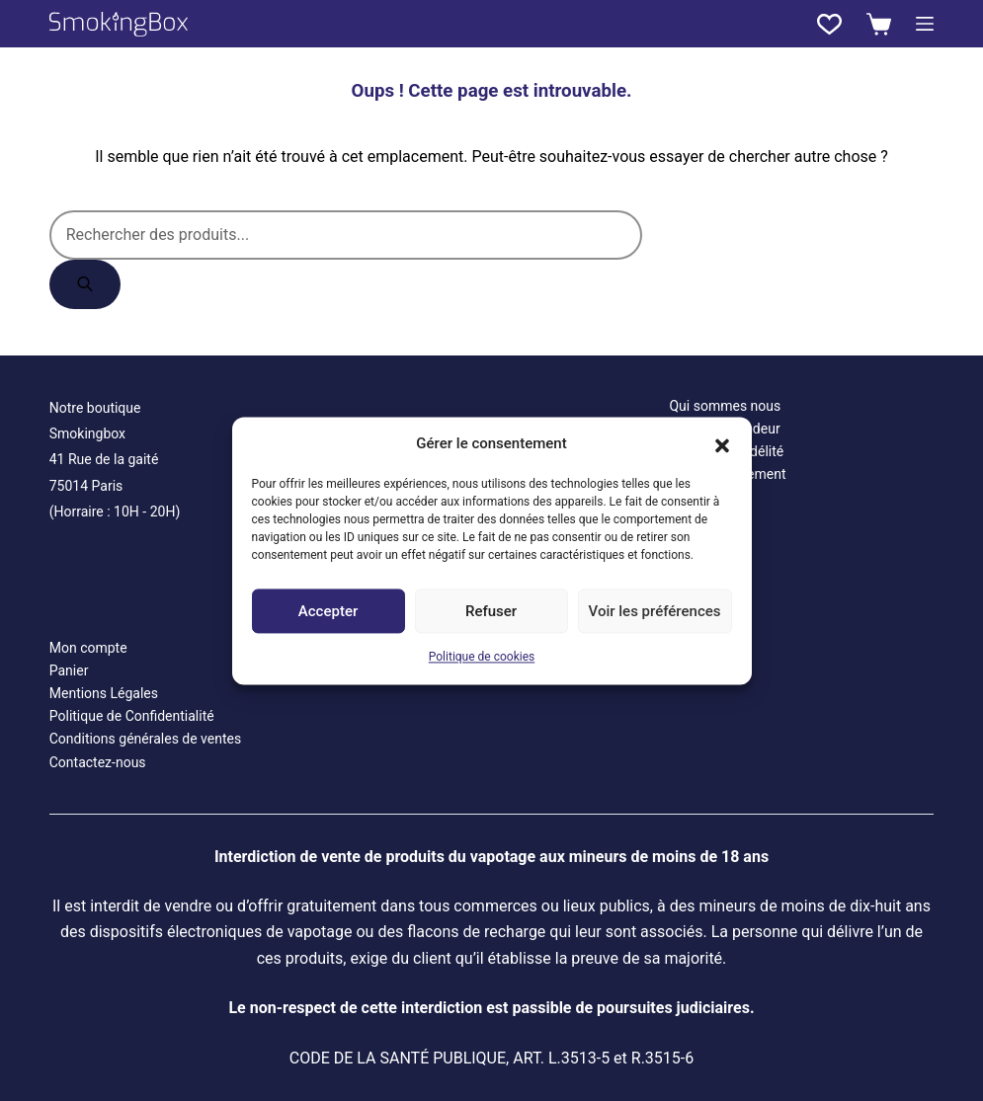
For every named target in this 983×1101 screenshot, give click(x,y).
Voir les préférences (655, 611)
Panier (69, 670)
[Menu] (925, 24)
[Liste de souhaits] (829, 24)
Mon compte (88, 648)
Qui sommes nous (724, 406)
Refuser (491, 611)
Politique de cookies (481, 658)
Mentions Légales (103, 693)
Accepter (328, 611)
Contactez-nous (97, 762)
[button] (722, 443)
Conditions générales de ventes (145, 739)
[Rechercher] (85, 284)
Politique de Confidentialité (131, 716)
